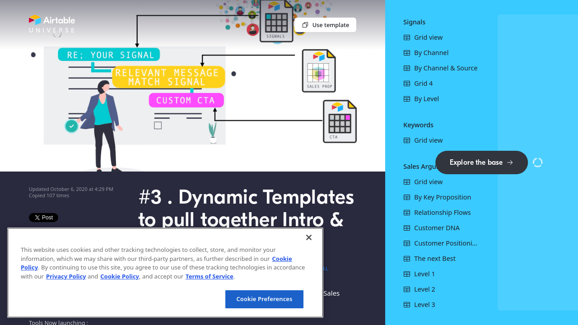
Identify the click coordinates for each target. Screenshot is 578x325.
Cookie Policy (119, 276)
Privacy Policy (66, 276)
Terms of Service (209, 276)
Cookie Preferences (264, 299)
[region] (165, 273)
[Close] (309, 237)
